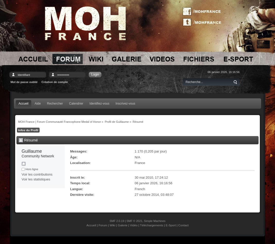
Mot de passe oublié (24, 82)
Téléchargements (151, 225)
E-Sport (171, 225)
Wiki (112, 225)
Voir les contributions (37, 174)
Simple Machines (155, 220)
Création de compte (54, 82)
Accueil (91, 225)
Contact (183, 225)
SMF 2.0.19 (116, 220)
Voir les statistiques (36, 179)
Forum (102, 225)
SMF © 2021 (134, 220)
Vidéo (134, 225)
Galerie (122, 225)
